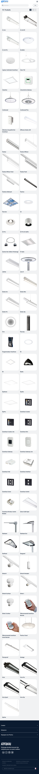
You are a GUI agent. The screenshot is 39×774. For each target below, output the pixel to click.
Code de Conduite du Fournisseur (22, 762)
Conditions (4, 762)
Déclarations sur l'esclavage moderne (22, 761)
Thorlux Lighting (13, 765)
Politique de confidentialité (7, 761)
